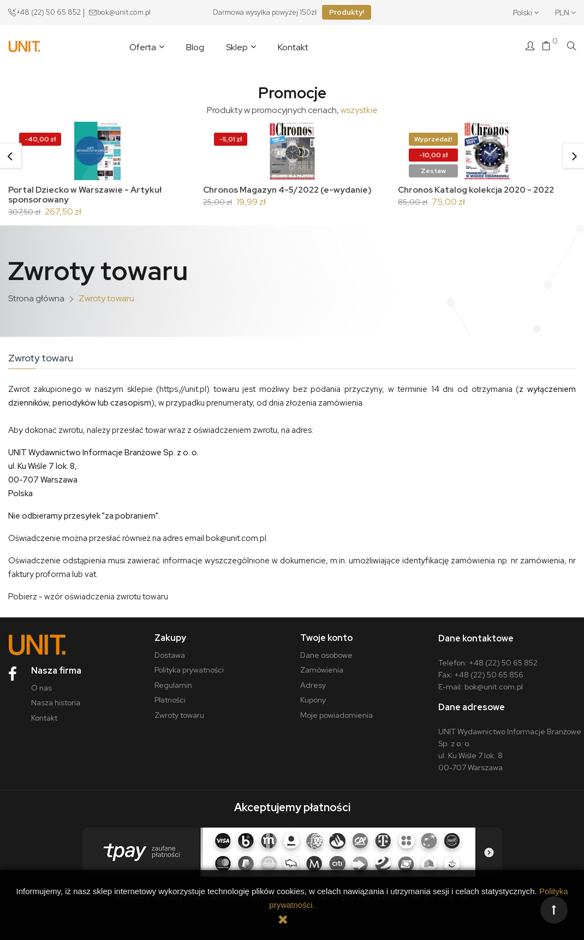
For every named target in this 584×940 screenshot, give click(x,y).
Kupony (313, 696)
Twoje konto (326, 633)
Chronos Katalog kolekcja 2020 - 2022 (479, 189)
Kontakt (44, 713)
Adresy (313, 681)
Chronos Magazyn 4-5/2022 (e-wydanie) (291, 189)
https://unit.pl (182, 384)
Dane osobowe (326, 651)
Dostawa (169, 651)
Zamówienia (321, 666)
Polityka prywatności (189, 666)
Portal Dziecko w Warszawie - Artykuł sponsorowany (86, 194)
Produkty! (346, 12)
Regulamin (173, 681)
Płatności (170, 696)
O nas (41, 683)
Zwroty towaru (179, 711)
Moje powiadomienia (336, 711)
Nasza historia (55, 699)
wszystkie (359, 110)
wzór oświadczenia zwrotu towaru (106, 592)
